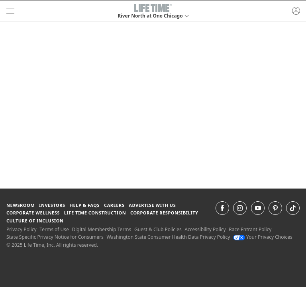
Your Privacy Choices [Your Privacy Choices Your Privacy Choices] (262, 237)
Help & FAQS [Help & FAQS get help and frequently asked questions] (85, 205)
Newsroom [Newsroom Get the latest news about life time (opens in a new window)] (20, 205)
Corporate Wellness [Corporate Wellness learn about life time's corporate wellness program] (33, 213)
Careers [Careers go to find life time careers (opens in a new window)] (114, 205)
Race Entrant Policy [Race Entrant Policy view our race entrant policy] (250, 229)
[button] (153, 11)
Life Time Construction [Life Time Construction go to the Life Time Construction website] (95, 213)
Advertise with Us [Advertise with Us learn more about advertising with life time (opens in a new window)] (152, 205)
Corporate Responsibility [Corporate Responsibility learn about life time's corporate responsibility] (164, 213)
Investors (52, 205)
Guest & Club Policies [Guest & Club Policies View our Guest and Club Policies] (158, 229)
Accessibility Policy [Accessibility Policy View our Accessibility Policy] (205, 229)
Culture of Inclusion (34, 221)
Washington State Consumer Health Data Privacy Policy (168, 237)
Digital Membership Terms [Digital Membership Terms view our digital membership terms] (101, 229)
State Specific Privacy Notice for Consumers (55, 237)
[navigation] (10, 11)
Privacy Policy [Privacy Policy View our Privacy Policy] (21, 229)
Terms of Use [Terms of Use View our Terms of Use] (54, 229)
